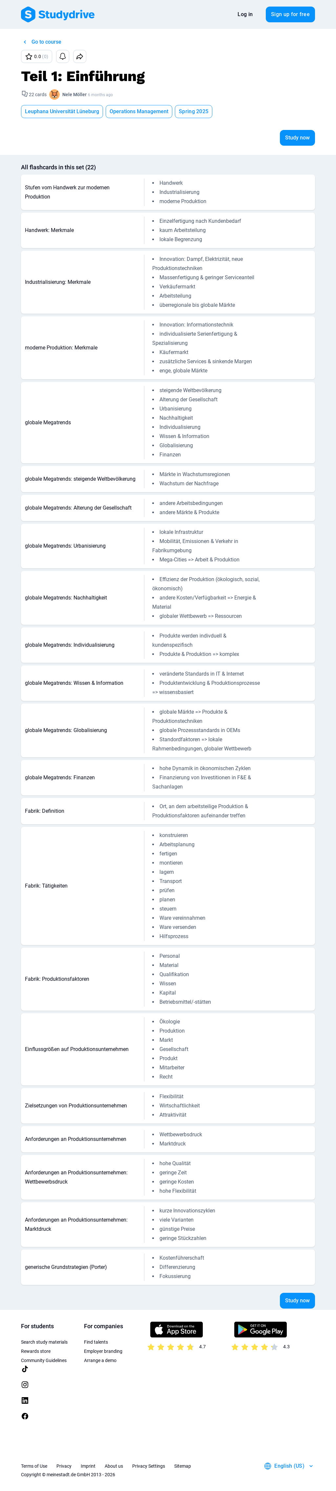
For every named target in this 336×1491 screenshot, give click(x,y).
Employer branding (103, 1351)
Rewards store (36, 1351)
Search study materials (44, 1342)
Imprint (88, 1466)
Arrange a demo (100, 1360)
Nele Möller (74, 94)
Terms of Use (34, 1466)
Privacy (64, 1466)
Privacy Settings (148, 1466)
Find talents (96, 1342)
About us (114, 1466)
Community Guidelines (44, 1360)
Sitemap (182, 1466)
